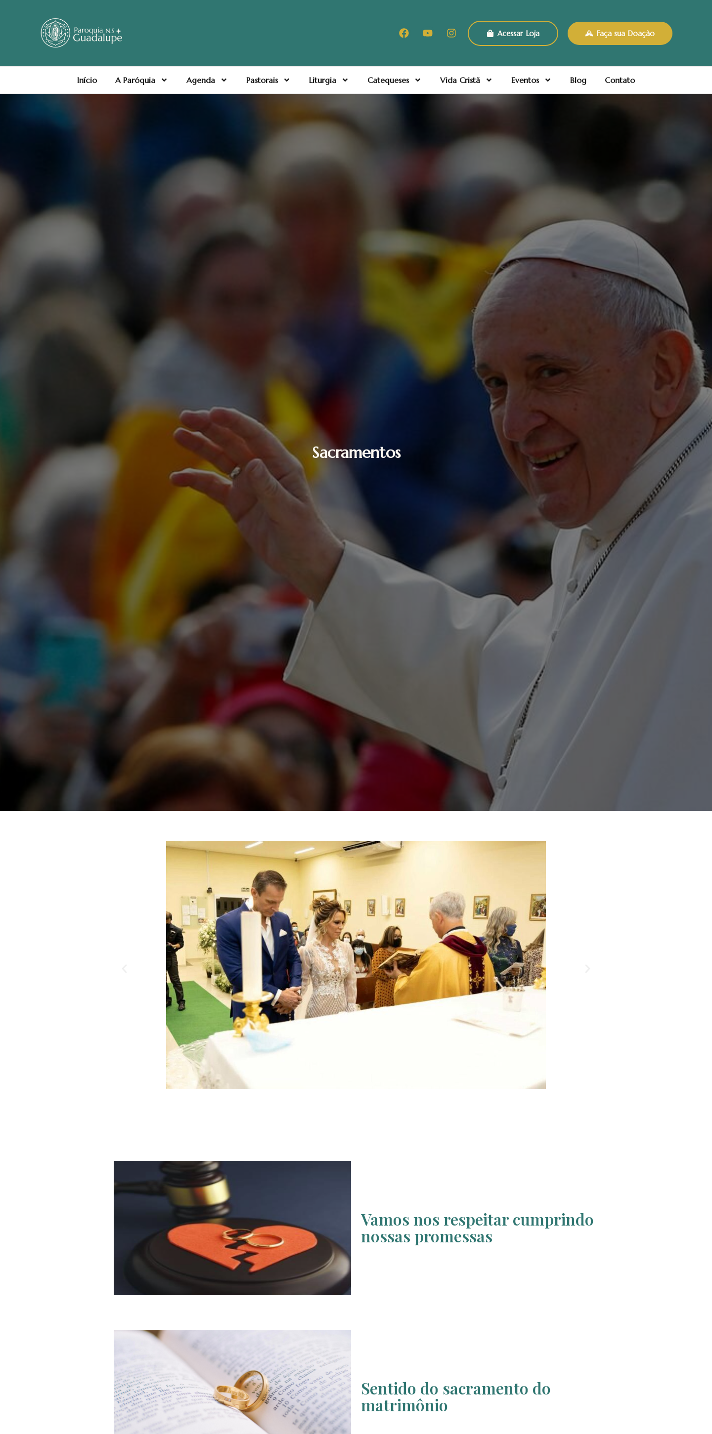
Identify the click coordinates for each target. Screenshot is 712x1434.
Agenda (207, 80)
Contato (620, 80)
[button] (124, 969)
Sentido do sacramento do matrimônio (456, 1396)
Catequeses (394, 80)
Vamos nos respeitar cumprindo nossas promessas (477, 1227)
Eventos (531, 80)
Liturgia (329, 80)
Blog (578, 80)
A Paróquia (141, 80)
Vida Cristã (466, 80)
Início (87, 80)
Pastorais (268, 80)
